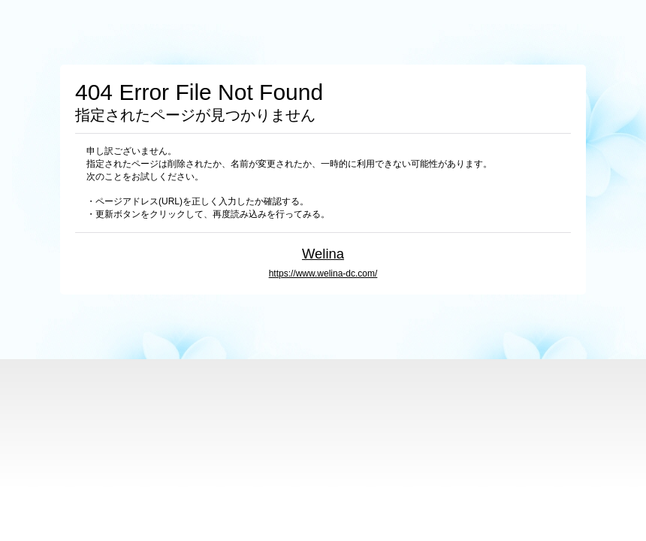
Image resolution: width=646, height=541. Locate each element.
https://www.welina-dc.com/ (323, 273)
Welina (323, 253)
